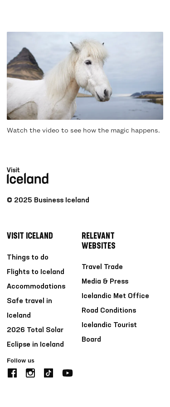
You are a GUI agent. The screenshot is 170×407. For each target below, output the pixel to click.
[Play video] (85, 76)
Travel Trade (102, 267)
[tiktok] (48, 371)
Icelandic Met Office (115, 296)
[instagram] (30, 371)
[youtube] (67, 371)
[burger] (157, 16)
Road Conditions (109, 310)
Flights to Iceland (35, 272)
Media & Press (105, 281)
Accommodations (36, 286)
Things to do (28, 257)
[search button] (130, 15)
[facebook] (12, 371)
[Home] (28, 16)
